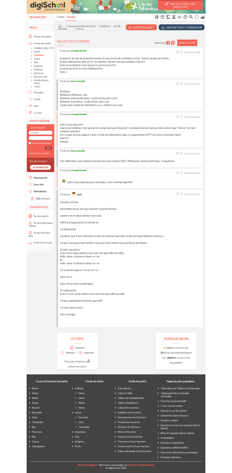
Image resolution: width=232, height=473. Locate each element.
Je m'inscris (40, 167)
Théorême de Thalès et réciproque (180, 388)
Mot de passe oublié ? (39, 153)
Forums (71, 16)
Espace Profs (40, 76)
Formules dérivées (171, 457)
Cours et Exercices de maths (52, 381)
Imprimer (77, 347)
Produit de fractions (129, 422)
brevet (36, 407)
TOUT (37, 86)
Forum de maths (40, 43)
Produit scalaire (169, 420)
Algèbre (62, 29)
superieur (80, 431)
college (79, 388)
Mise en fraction (127, 431)
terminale (37, 422)
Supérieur (104, 26)
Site (36, 62)
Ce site (35, 112)
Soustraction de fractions (132, 417)
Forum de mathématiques (80, 26)
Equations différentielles (174, 447)
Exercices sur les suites (174, 410)
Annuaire (36, 92)
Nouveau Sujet (141, 27)
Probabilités (167, 437)
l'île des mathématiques (141, 464)
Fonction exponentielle (173, 400)
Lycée (37, 51)
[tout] (79, 29)
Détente (38, 69)
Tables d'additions (128, 402)
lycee (78, 412)
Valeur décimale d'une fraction (134, 451)
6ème (35, 388)
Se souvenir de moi (41, 143)
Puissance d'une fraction (131, 441)
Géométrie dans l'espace (174, 415)
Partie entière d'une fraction (133, 446)
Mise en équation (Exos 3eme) (177, 433)
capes (35, 441)
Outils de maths (137, 381)
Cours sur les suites (172, 405)
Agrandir (86, 352)
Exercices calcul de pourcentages (179, 452)
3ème (35, 402)
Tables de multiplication (131, 397)
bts (34, 436)
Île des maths (39, 216)
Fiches (61, 16)
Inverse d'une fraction (130, 436)
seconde (37, 412)
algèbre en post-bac (176, 347)
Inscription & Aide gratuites (180, 5)
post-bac (37, 431)
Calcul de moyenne (128, 407)
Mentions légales (87, 464)
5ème (35, 393)
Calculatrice (124, 388)
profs (78, 446)
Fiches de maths (40, 36)
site (77, 436)
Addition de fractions (129, 412)
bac (34, 426)
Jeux (34, 105)
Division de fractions (129, 426)
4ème (35, 397)
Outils (35, 99)
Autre (117, 26)
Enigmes (38, 65)
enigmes (79, 441)
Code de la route (40, 242)
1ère (34, 417)
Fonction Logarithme (172, 442)
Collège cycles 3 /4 (43, 48)
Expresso (39, 73)
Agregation (38, 446)
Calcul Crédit (125, 393)
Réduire (68, 352)
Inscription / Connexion (181, 27)
